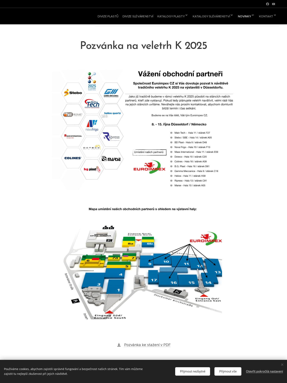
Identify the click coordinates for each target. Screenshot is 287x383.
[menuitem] (95, 16)
